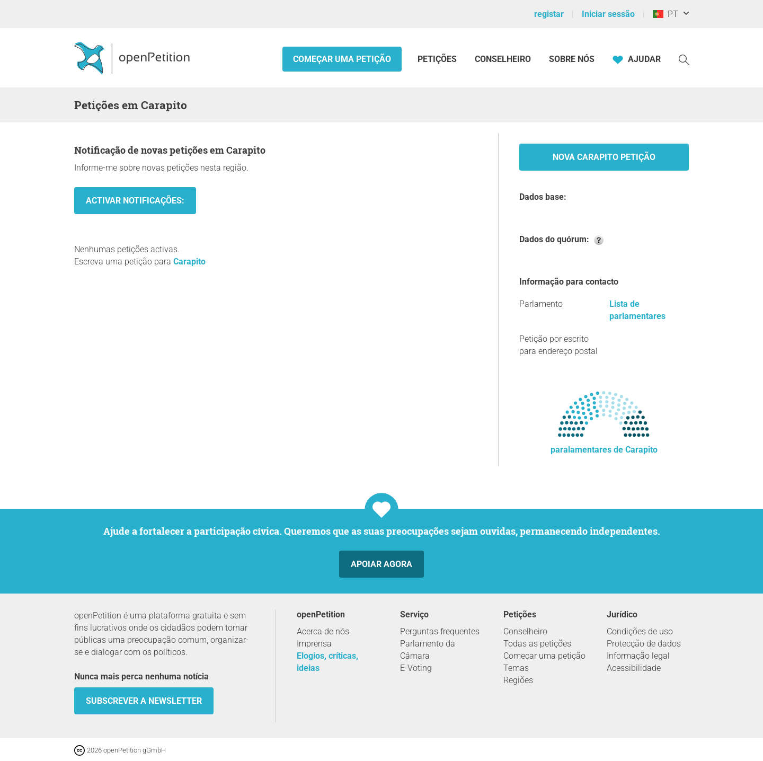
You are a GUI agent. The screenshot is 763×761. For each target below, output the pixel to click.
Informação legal (638, 656)
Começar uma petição (342, 59)
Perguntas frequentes (440, 631)
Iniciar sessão (608, 14)
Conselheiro (503, 59)
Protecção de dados (644, 644)
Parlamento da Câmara (427, 650)
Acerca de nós (323, 631)
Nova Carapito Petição (604, 157)
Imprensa (314, 644)
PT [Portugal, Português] (665, 14)
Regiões (518, 680)
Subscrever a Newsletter (144, 701)
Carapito (189, 261)
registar (549, 14)
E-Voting (416, 668)
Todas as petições (537, 644)
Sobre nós (572, 59)
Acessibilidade (634, 668)
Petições (438, 59)
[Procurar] (684, 59)
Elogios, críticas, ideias (327, 662)
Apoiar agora (381, 564)
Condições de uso (640, 631)
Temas (516, 668)
